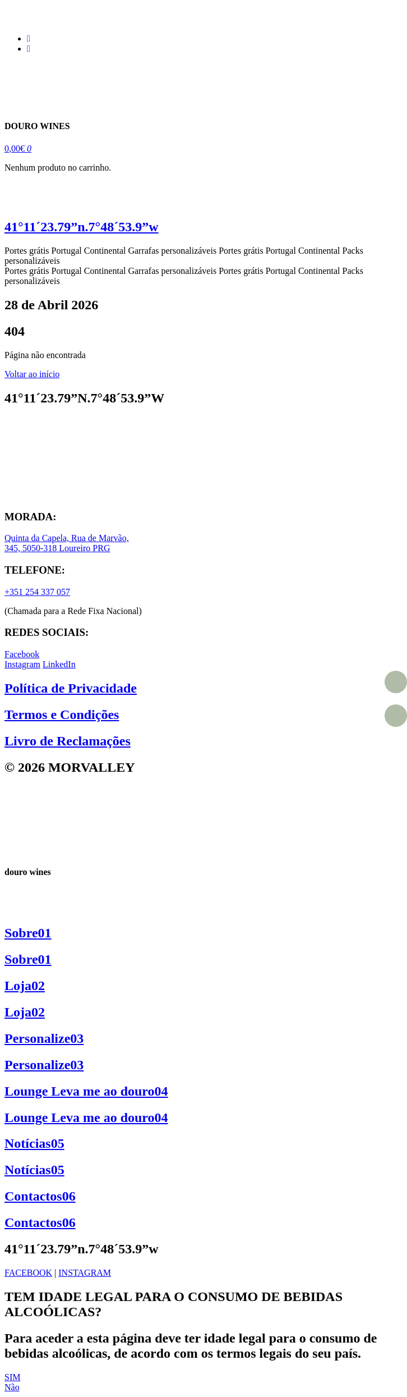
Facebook (21, 654)
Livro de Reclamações (67, 741)
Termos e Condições (61, 714)
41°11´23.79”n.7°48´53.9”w (81, 226)
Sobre (28, 933)
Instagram (22, 664)
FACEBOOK (28, 1272)
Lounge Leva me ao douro (86, 1091)
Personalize (44, 1038)
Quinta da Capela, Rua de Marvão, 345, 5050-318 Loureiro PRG (66, 543)
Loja (24, 985)
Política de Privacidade (70, 688)
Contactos (40, 1196)
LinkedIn (59, 664)
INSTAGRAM (84, 1272)
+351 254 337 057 (37, 592)
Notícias (34, 1143)
